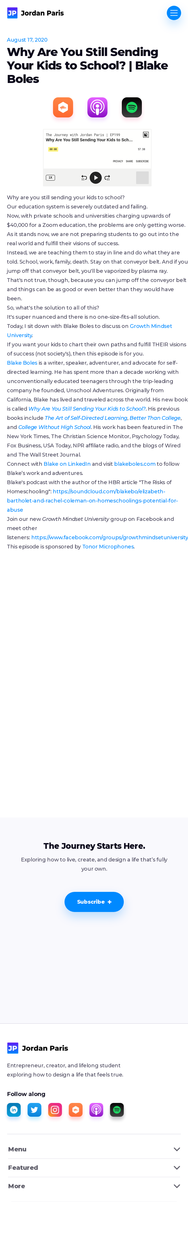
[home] (35, 13)
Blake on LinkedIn (67, 464)
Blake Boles (22, 363)
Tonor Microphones (108, 547)
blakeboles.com (134, 464)
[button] (174, 13)
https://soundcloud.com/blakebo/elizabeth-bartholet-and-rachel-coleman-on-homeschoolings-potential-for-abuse (92, 500)
